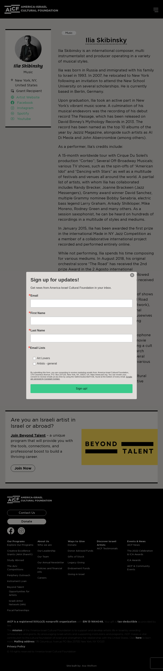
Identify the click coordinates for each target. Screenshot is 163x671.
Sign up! (81, 388)
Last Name (37, 330)
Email (34, 295)
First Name (37, 313)
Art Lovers (43, 358)
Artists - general (47, 363)
